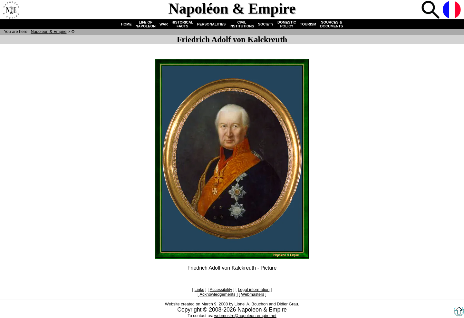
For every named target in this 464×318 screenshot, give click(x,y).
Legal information (253, 289)
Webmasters (252, 294)
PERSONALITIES (211, 24)
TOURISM (308, 24)
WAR (164, 24)
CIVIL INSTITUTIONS (241, 24)
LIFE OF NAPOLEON (146, 24)
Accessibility (221, 289)
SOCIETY (266, 24)
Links (199, 289)
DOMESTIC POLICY (286, 24)
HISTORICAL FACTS (182, 24)
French (452, 10)
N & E (48, 31)
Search (431, 10)
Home (11, 10)
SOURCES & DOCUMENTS (331, 24)
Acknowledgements (217, 294)
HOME (126, 24)
